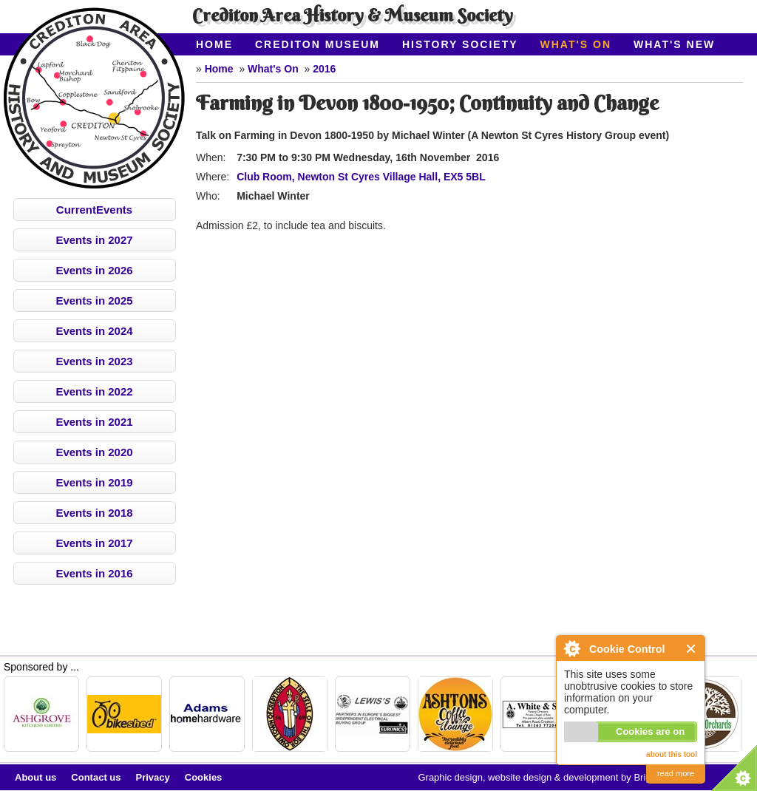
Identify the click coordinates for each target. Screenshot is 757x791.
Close (691, 648)
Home (214, 44)
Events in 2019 (93, 482)
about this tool (671, 754)
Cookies (204, 777)
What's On (576, 44)
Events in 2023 (93, 361)
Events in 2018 (93, 512)
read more (675, 773)
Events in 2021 (93, 421)
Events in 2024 (93, 331)
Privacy (153, 777)
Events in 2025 (93, 300)
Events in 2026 (93, 270)
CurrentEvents (94, 209)
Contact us (95, 777)
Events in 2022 (93, 391)
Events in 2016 (93, 573)
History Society (460, 44)
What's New (674, 44)
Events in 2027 (93, 240)
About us (35, 777)
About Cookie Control (571, 648)
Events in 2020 (93, 452)
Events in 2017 (93, 543)
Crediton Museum (317, 44)
